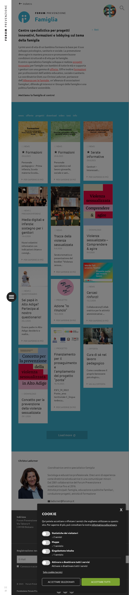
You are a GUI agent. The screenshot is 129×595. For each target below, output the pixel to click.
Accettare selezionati (61, 581)
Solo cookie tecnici (52, 571)
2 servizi (57, 536)
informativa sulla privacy (104, 524)
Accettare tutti (100, 581)
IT (6, 590)
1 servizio (57, 545)
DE (5, 587)
